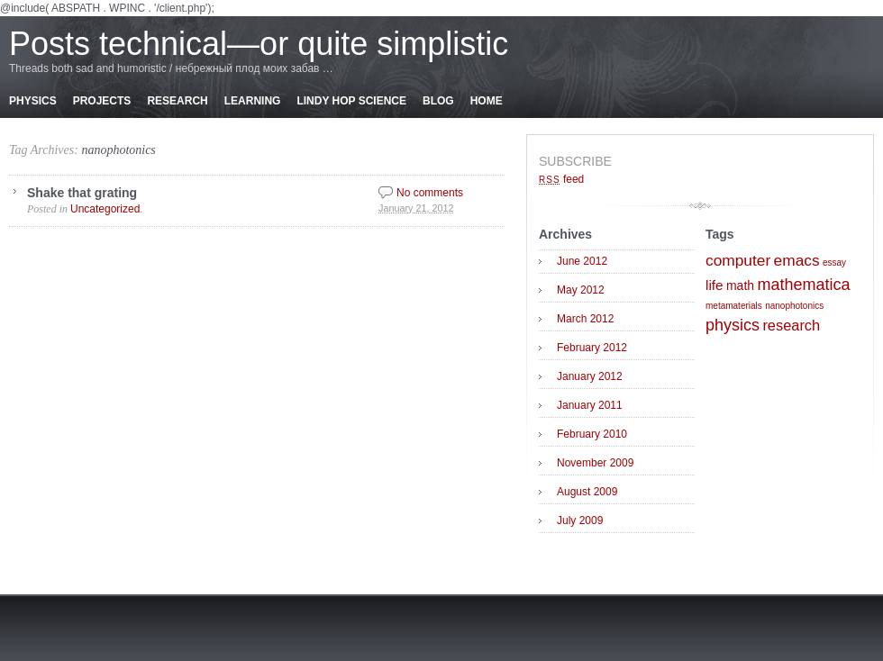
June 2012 (582, 261)
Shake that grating (82, 193)
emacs (797, 260)
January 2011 (590, 405)
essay (834, 262)
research (791, 325)
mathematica (803, 285)
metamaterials (733, 306)
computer (737, 260)
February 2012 (592, 347)
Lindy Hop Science (351, 101)
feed (561, 179)
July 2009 (580, 520)
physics (732, 325)
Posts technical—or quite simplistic (258, 43)
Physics (33, 101)
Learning (252, 101)
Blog (438, 101)
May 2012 (581, 290)
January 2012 (590, 376)
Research (177, 101)
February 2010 (592, 434)
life (714, 285)
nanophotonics (118, 150)
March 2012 (585, 318)
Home (486, 101)
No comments (429, 192)
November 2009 (595, 463)
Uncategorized (105, 209)
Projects (102, 101)
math (740, 285)
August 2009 (587, 491)
